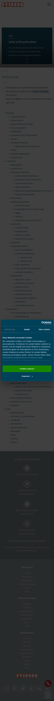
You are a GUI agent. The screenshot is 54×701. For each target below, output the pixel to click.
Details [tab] (27, 329)
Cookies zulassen (27, 369)
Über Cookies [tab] (44, 329)
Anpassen (27, 376)
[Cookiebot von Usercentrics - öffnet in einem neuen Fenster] (41, 322)
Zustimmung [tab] (9, 329)
